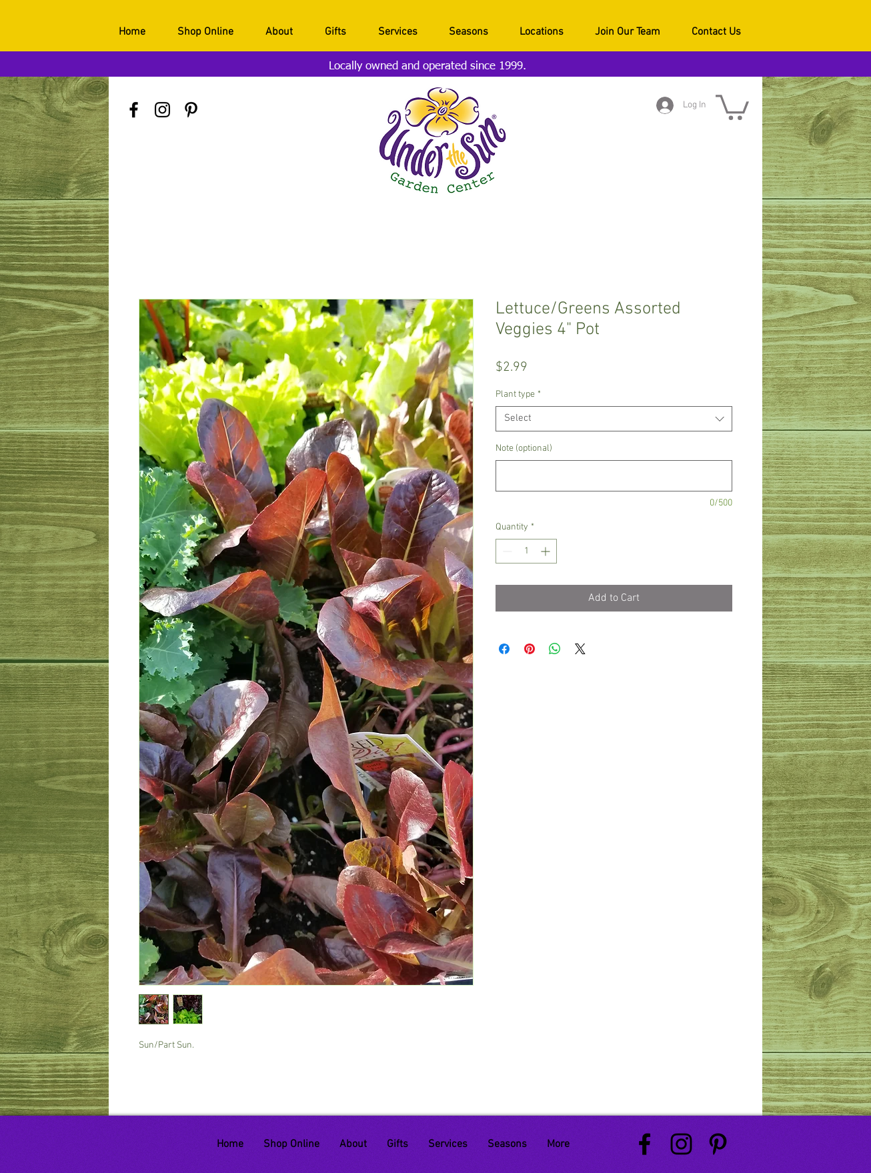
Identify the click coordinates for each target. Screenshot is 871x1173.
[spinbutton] (526, 551)
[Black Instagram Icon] (162, 109)
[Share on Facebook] (504, 649)
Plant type (518, 394)
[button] (732, 106)
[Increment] (546, 551)
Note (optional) (524, 448)
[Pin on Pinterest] (530, 649)
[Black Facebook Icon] (133, 109)
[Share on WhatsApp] (555, 649)
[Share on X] (580, 649)
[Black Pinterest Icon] (191, 109)
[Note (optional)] (614, 475)
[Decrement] (506, 551)
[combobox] (614, 418)
